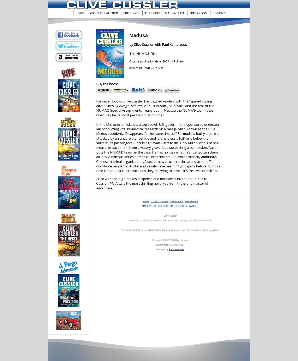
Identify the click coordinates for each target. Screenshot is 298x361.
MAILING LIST (149, 206)
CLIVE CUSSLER (159, 201)
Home (80, 13)
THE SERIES (191, 201)
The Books (131, 13)
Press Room (199, 13)
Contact (219, 13)
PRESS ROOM (165, 206)
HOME (146, 201)
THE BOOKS (176, 201)
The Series (153, 13)
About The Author (103, 13)
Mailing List (174, 13)
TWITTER (193, 206)
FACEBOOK (181, 206)
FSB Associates (176, 249)
